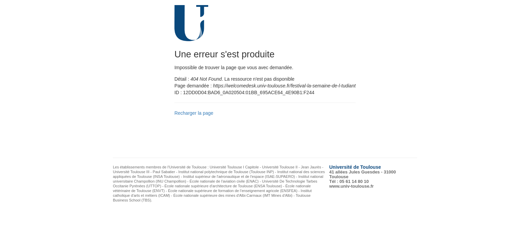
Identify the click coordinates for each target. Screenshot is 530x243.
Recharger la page (193, 113)
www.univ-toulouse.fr (351, 186)
